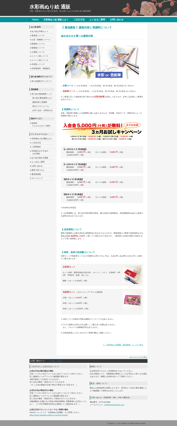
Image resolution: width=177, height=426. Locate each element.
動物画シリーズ (38, 48)
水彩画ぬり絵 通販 (50, 6)
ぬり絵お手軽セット (40, 31)
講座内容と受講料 (39, 102)
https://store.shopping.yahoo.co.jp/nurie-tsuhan (49, 415)
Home (35, 19)
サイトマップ (37, 178)
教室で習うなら (38, 170)
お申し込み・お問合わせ (42, 110)
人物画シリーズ (38, 52)
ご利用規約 (36, 147)
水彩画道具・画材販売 (41, 68)
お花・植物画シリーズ (41, 40)
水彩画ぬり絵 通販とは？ (56, 19)
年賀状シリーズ (38, 64)
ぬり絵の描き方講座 (40, 158)
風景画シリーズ (38, 35)
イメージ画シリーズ (40, 56)
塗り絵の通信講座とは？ (42, 98)
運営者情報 (36, 174)
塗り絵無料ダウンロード (42, 81)
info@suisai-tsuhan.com (114, 405)
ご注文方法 (79, 19)
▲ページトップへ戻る (138, 357)
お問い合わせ (116, 19)
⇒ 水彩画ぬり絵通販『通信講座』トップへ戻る (123, 345)
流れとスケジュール (40, 106)
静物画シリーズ (38, 44)
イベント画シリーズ (40, 60)
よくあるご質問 (97, 19)
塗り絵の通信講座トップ (42, 94)
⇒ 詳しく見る (55, 361)
